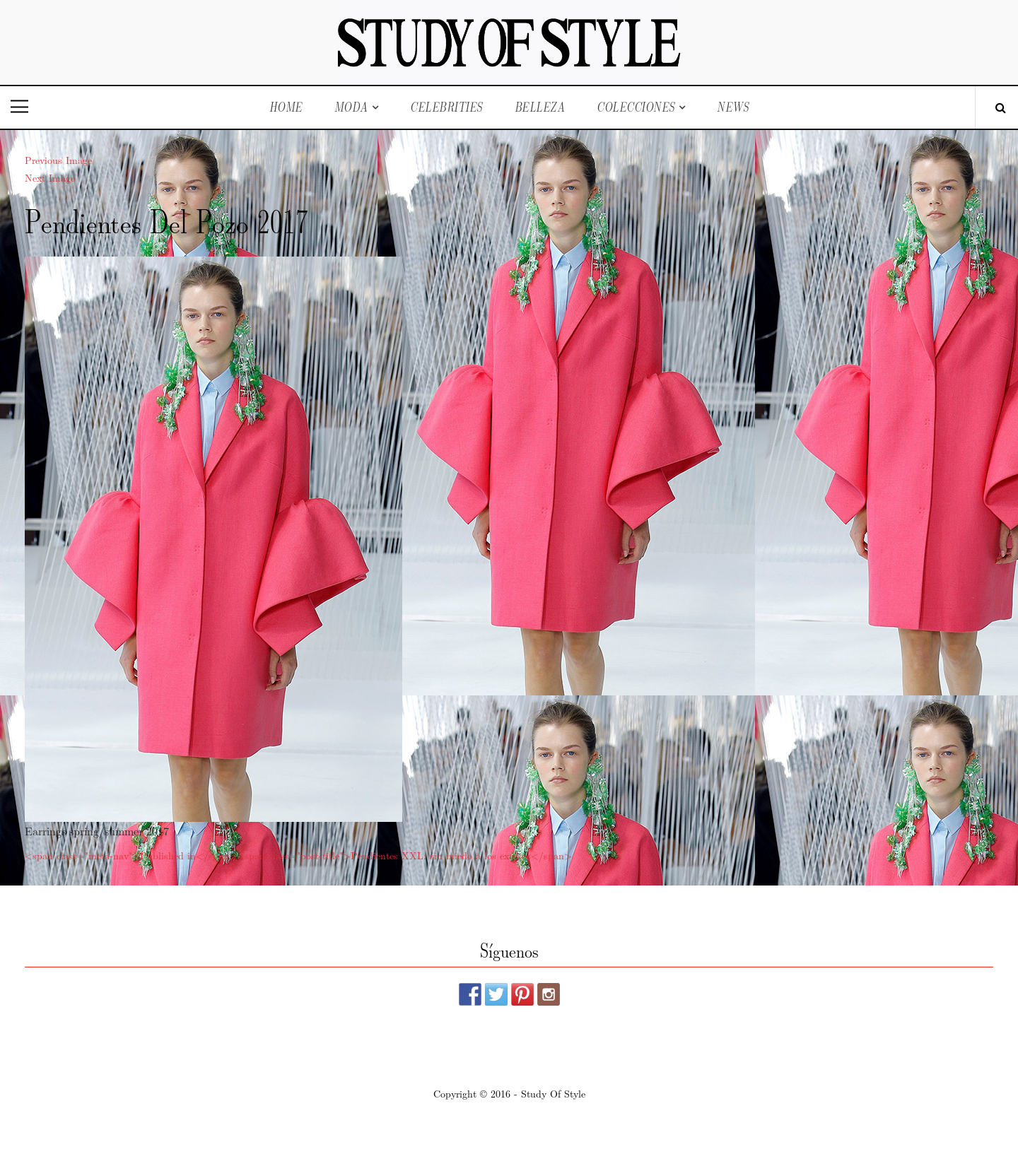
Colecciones (636, 107)
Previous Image (58, 160)
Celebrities (446, 107)
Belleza (540, 107)
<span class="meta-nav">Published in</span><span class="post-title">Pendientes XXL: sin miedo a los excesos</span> (298, 855)
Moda (351, 107)
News (733, 107)
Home (286, 107)
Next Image (50, 177)
